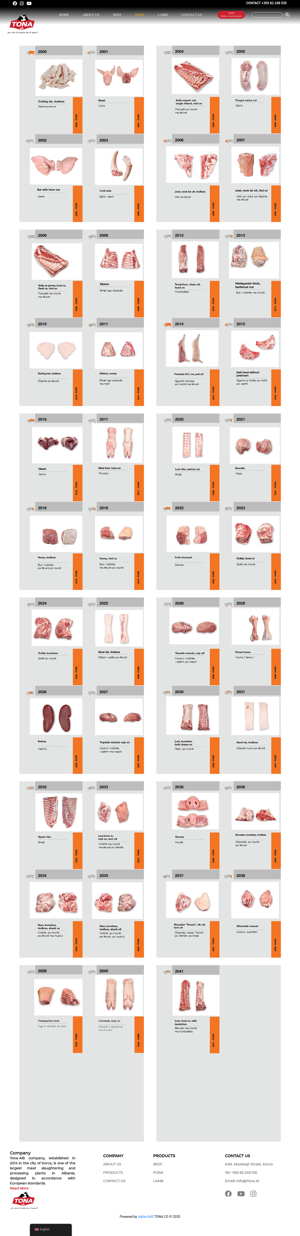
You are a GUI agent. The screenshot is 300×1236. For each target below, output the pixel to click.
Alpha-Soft (146, 1217)
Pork (139, 15)
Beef (117, 15)
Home (64, 15)
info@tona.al (247, 1181)
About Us (91, 15)
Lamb (163, 15)
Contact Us (191, 15)
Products (113, 1172)
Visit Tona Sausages (231, 15)
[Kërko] (267, 15)
